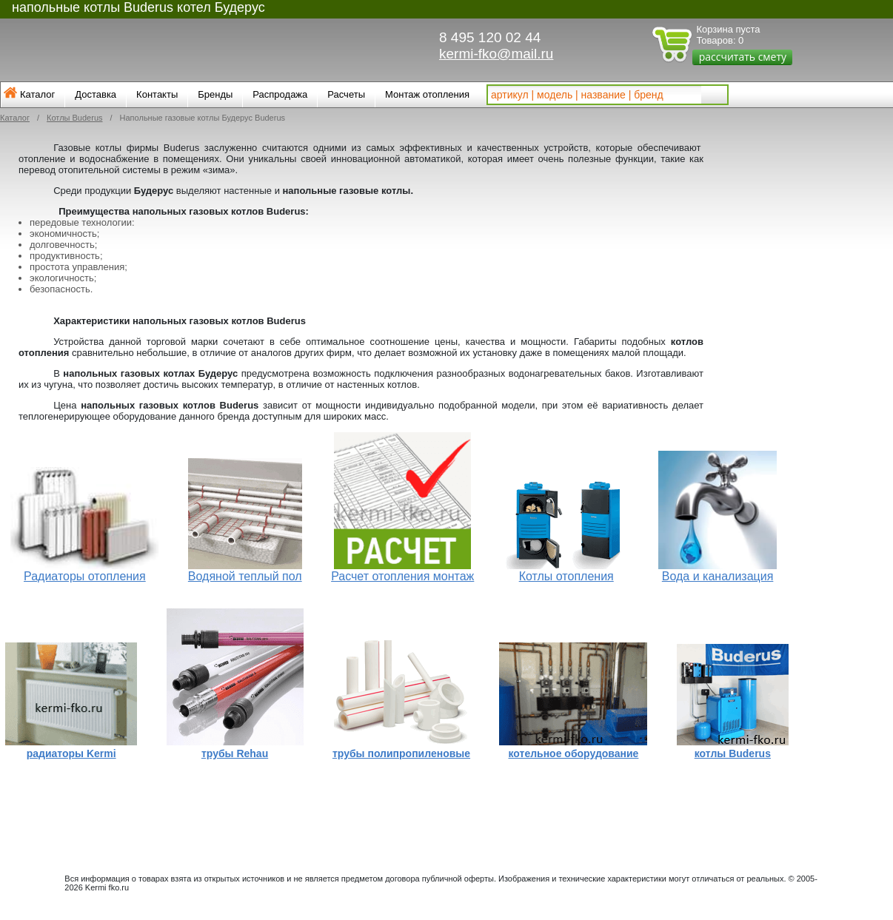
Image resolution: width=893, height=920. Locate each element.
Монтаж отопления (427, 94)
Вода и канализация (718, 576)
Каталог (37, 94)
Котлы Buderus (74, 117)
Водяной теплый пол (245, 576)
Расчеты (346, 94)
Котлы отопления (566, 576)
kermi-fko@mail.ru (496, 53)
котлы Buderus (733, 753)
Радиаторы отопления (85, 576)
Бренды (215, 94)
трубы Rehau (234, 753)
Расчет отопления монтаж (402, 576)
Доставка (95, 94)
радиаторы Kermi (71, 753)
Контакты (157, 94)
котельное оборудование (574, 753)
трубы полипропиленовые (401, 753)
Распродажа (279, 94)
